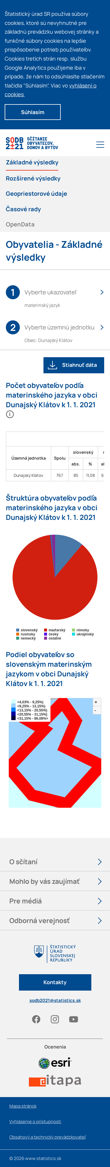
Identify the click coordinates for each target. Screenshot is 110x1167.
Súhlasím (32, 112)
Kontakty (55, 982)
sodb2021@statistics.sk (55, 1000)
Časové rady (23, 209)
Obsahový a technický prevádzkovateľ (47, 1137)
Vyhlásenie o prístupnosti (35, 1121)
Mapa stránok (22, 1106)
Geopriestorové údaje (36, 193)
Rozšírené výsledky (33, 178)
